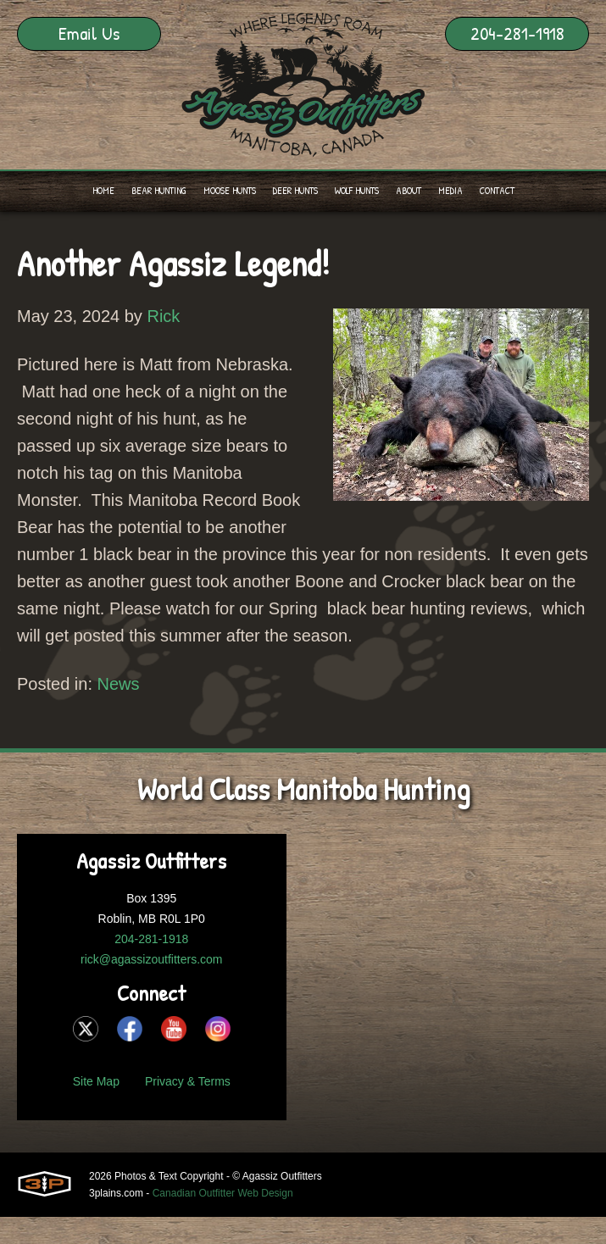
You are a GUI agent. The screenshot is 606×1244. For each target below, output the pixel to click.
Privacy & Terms (188, 1081)
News (118, 684)
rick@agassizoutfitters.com (151, 959)
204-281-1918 (517, 33)
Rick (163, 316)
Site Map (96, 1081)
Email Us (89, 33)
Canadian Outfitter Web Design (223, 1193)
